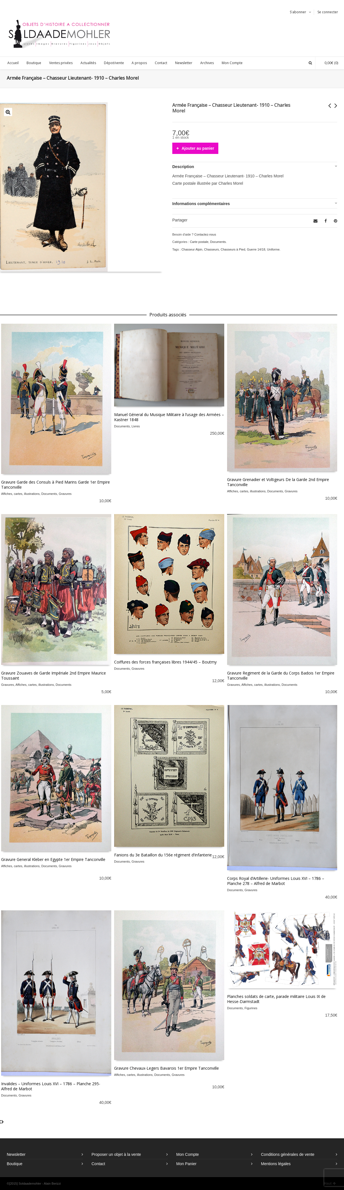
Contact (98, 1163)
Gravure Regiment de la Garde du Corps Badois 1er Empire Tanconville (280, 675)
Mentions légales (276, 1163)
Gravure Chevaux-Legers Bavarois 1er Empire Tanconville (166, 1068)
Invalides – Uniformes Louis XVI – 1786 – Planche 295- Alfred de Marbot (50, 1086)
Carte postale (199, 241)
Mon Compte (187, 1154)
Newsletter (16, 1154)
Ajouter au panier (198, 148)
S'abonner (298, 12)
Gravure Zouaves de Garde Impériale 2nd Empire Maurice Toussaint (53, 675)
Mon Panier (186, 1163)
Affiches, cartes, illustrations (20, 493)
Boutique (14, 1163)
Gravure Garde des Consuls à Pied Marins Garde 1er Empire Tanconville (55, 484)
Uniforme (273, 249)
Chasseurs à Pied (233, 249)
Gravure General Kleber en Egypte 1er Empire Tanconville (53, 859)
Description (183, 166)
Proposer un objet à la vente (116, 1154)
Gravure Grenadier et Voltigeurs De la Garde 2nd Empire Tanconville (278, 482)
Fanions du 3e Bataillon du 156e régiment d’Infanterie (163, 855)
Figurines (251, 1008)
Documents (218, 241)
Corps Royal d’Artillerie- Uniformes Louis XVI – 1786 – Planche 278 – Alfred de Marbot (275, 881)
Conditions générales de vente (287, 1154)
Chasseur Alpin (191, 249)
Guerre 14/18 (256, 249)
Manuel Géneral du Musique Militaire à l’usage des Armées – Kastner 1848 (169, 417)
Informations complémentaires (201, 203)
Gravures (65, 493)
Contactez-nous (205, 234)
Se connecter (327, 12)
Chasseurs (211, 249)
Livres (136, 426)
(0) (328, 62)
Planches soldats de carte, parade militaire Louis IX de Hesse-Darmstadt (276, 999)
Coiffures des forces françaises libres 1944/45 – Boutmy (165, 662)
